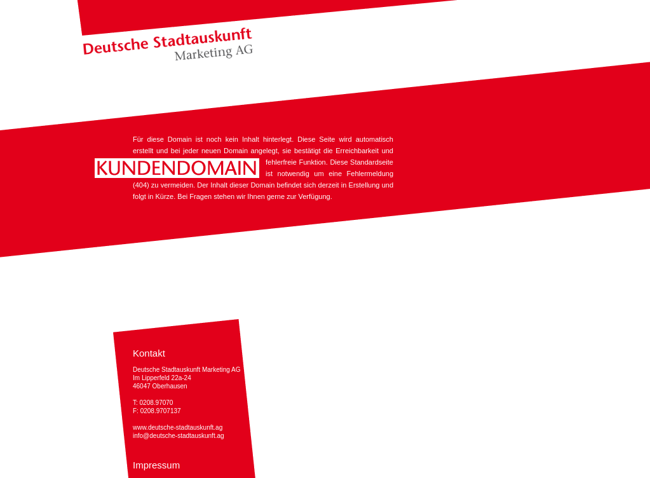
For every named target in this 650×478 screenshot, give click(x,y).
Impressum (156, 465)
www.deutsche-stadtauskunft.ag (177, 427)
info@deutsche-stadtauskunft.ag (178, 435)
